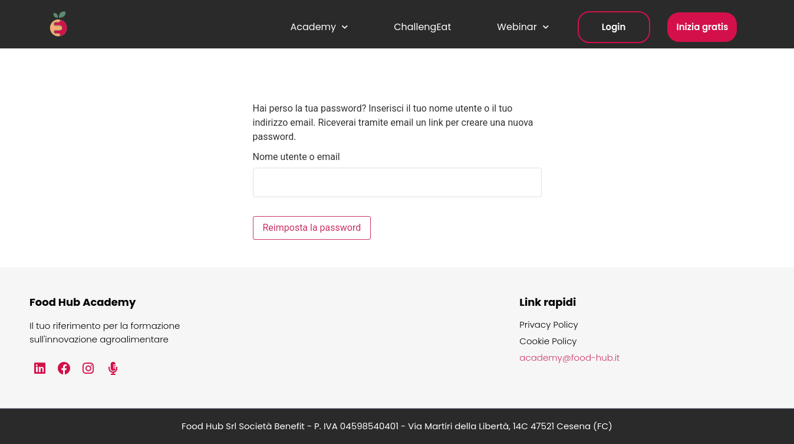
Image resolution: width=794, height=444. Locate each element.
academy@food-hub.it (569, 357)
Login (614, 27)
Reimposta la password (312, 227)
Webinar (522, 27)
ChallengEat (422, 27)
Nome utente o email (296, 157)
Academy (319, 27)
